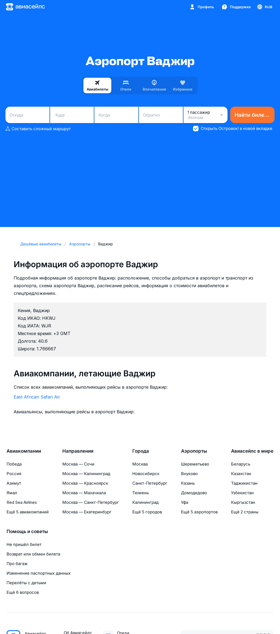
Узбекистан (242, 492)
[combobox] (27, 115)
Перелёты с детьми (26, 582)
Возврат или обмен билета (33, 554)
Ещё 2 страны (244, 511)
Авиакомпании (24, 451)
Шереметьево (195, 464)
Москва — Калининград (86, 473)
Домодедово (194, 492)
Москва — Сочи (78, 464)
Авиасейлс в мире (252, 451)
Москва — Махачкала (84, 492)
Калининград (145, 502)
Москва (140, 464)
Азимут (14, 483)
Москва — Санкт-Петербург (90, 502)
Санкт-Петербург (149, 483)
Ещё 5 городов (147, 511)
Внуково (189, 473)
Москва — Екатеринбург (87, 511)
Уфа (184, 502)
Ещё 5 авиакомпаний (28, 511)
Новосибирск (145, 473)
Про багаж (17, 563)
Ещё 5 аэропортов (199, 511)
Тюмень (140, 492)
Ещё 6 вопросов (23, 592)
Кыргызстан (243, 502)
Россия (14, 473)
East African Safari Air (37, 397)
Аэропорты (194, 451)
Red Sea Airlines (22, 502)
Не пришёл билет (24, 544)
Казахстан (241, 473)
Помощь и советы (27, 531)
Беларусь (240, 464)
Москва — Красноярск (85, 483)
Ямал (12, 492)
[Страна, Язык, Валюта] (264, 7)
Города (140, 451)
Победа (14, 464)
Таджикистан (244, 483)
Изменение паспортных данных (39, 573)
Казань (188, 483)
